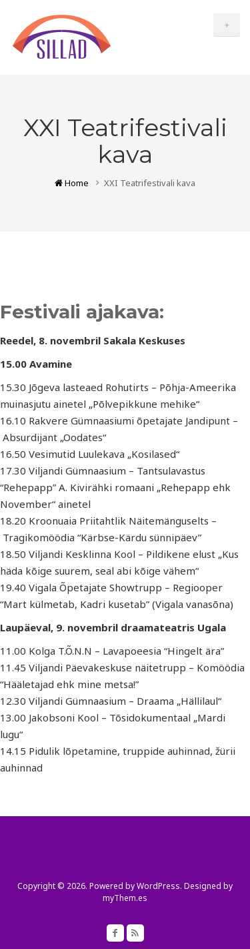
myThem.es (125, 898)
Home (72, 183)
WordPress (158, 886)
